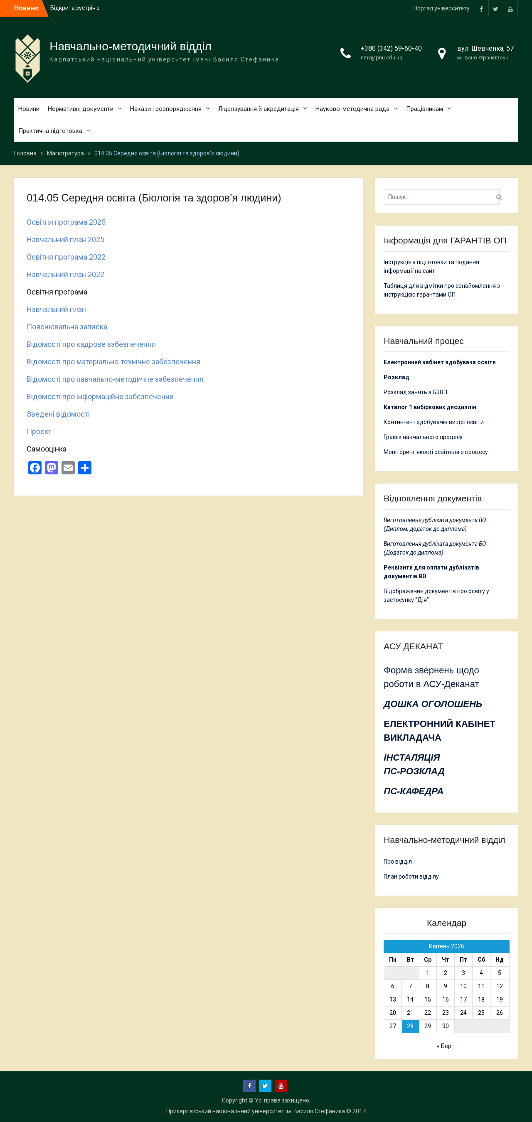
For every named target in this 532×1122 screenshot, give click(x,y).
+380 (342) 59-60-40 (391, 48)
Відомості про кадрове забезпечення (91, 344)
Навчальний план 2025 (65, 239)
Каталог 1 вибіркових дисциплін (430, 407)
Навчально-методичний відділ (130, 46)
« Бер (444, 1046)
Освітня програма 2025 (66, 222)
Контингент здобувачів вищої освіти (434, 422)
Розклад (396, 377)
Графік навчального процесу (423, 437)
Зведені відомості (58, 414)
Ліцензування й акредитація (258, 109)
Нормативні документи (80, 109)
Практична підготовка (50, 131)
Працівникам (424, 109)
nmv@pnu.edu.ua (381, 57)
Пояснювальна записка (67, 326)
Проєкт (39, 431)
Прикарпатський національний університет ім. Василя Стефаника (255, 1111)
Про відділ (398, 861)
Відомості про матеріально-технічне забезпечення (113, 361)
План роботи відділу (411, 876)
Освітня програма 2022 (66, 257)
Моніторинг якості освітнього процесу (436, 452)
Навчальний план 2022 (65, 274)
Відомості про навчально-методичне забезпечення (115, 379)
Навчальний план (56, 309)
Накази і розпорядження (166, 109)
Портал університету (442, 8)
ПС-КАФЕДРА (413, 791)
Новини (28, 109)
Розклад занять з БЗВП (415, 392)
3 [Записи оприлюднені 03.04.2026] (463, 973)
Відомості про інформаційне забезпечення (100, 396)
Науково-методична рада (352, 109)
